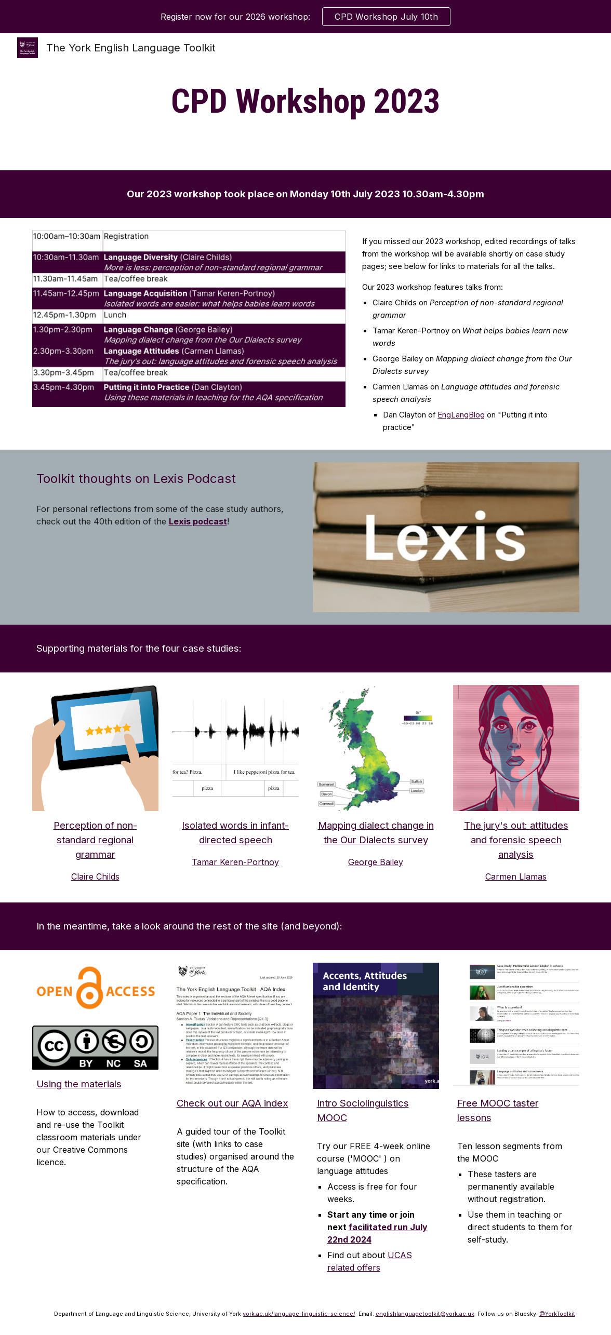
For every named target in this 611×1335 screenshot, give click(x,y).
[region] (305, 16)
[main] (306, 102)
